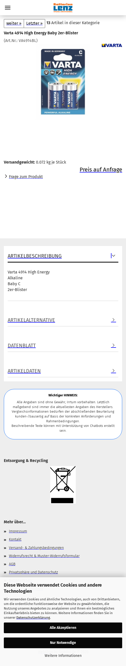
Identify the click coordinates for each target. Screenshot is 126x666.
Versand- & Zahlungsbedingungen (36, 548)
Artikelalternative (31, 320)
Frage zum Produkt (26, 176)
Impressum (18, 531)
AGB (12, 564)
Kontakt (15, 539)
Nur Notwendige (63, 643)
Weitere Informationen (63, 656)
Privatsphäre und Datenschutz (33, 572)
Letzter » (34, 23)
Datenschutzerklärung (33, 617)
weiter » (13, 23)
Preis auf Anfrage (101, 169)
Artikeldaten (24, 371)
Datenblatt (22, 345)
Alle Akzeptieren (63, 628)
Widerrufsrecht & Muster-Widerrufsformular (44, 556)
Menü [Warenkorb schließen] (7, 7)
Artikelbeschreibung (35, 256)
